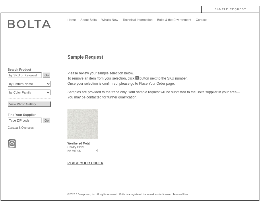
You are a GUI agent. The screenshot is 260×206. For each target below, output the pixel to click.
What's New (109, 19)
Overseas (27, 127)
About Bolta (88, 19)
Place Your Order (152, 84)
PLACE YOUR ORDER (85, 163)
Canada (13, 127)
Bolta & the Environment (174, 19)
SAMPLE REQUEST (231, 9)
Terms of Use (180, 194)
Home (71, 19)
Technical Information (138, 19)
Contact (201, 19)
